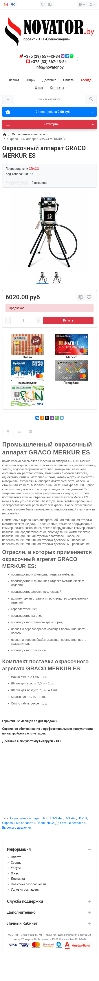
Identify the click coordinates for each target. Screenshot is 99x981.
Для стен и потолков (70, 823)
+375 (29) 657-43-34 (42, 56)
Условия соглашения (26, 889)
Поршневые (45, 823)
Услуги (15, 868)
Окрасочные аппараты (18, 823)
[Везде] (7, 99)
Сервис (16, 862)
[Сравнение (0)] (50, 4)
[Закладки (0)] (43, 4)
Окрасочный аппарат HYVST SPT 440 (36, 818)
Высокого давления (16, 827)
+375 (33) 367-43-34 (49, 62)
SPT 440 (70, 818)
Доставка (49, 80)
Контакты (57, 88)
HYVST (82, 818)
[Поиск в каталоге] (49, 99)
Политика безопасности (28, 884)
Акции (30, 80)
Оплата (68, 80)
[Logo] (49, 30)
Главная (13, 80)
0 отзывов (39, 183)
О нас (39, 88)
